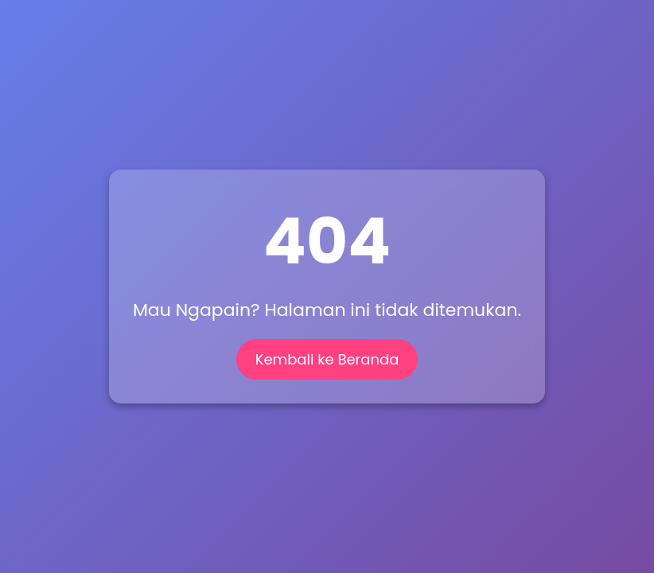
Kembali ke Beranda (327, 359)
